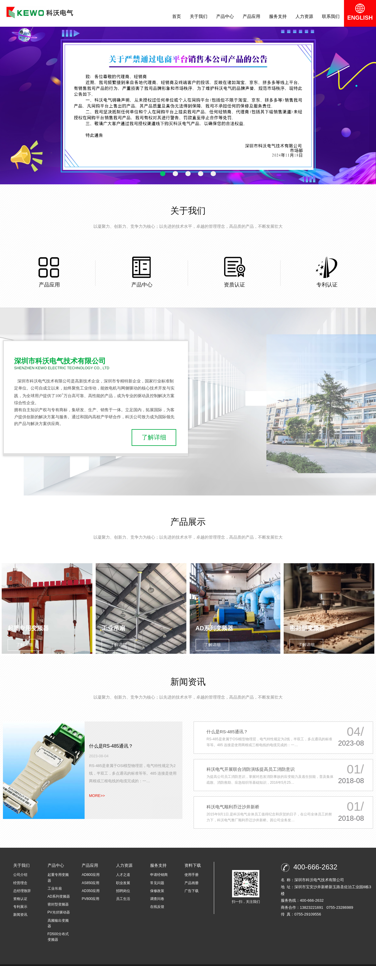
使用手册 (191, 865)
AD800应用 (91, 865)
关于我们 (200, 16)
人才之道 (123, 865)
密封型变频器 (58, 895)
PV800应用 (90, 889)
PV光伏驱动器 (59, 903)
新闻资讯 (20, 905)
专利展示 (20, 897)
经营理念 (20, 873)
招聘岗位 (123, 881)
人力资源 (306, 16)
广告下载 (191, 881)
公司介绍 (20, 865)
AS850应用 (90, 873)
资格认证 (20, 889)
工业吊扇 (55, 878)
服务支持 (280, 16)
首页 (178, 16)
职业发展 (123, 873)
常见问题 (157, 873)
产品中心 (227, 16)
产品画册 (191, 873)
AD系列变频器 (59, 886)
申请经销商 (159, 865)
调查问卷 (157, 889)
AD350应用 (91, 881)
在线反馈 (157, 897)
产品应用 (253, 16)
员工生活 (123, 889)
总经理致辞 (22, 881)
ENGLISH (361, 13)
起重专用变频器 (58, 868)
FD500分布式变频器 (58, 927)
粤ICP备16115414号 (130, 960)
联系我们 (333, 16)
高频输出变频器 (58, 913)
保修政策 (157, 881)
